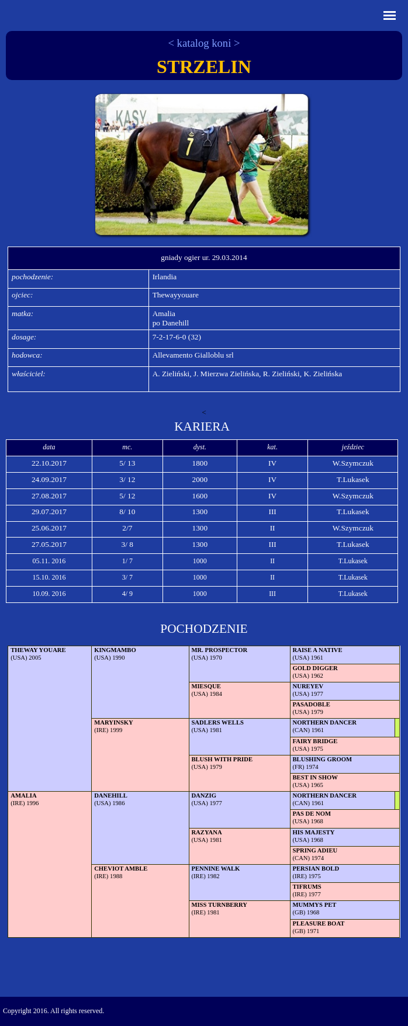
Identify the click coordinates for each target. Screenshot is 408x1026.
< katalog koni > (204, 43)
